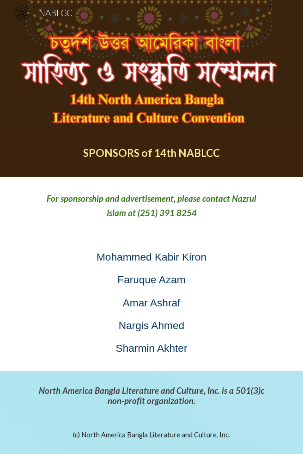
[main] (151, 153)
